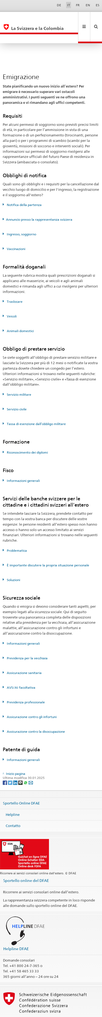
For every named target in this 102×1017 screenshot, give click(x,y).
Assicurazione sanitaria (24, 655)
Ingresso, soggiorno (21, 216)
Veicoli (11, 298)
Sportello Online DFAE (21, 785)
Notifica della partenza (24, 187)
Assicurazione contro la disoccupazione (35, 713)
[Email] (31, 764)
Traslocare (14, 283)
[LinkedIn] (15, 764)
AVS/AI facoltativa (20, 669)
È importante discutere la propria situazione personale (47, 547)
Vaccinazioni (15, 231)
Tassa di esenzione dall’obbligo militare (36, 406)
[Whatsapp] (26, 764)
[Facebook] (5, 764)
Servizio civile (16, 391)
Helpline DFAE (16, 930)
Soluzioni (13, 562)
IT (68, 5)
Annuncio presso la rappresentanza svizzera (39, 201)
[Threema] (20, 764)
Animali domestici (20, 313)
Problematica (16, 532)
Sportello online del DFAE (26, 862)
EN (88, 5)
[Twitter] (10, 764)
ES (97, 5)
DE (59, 5)
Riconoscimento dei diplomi (27, 434)
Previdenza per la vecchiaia (27, 640)
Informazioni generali (23, 462)
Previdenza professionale (25, 684)
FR (78, 5)
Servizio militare (18, 376)
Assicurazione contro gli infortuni (31, 699)
